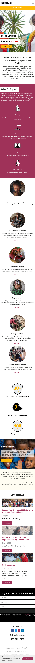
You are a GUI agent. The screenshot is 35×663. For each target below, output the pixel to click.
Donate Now (7, 46)
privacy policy (27, 614)
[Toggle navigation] (33, 3)
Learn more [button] (10, 660)
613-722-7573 (17, 639)
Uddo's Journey (8, 565)
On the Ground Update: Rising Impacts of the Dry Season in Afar (16, 538)
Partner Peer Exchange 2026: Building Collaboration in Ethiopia (17, 511)
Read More (7, 523)
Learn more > (17, 207)
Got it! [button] (27, 658)
